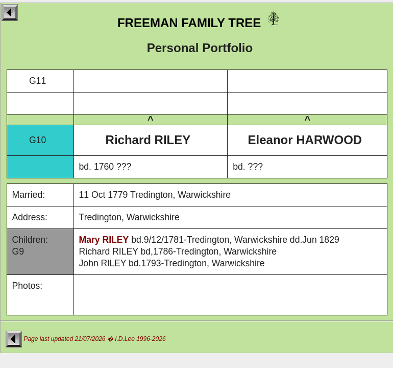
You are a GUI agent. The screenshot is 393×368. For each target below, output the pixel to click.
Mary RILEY (104, 240)
